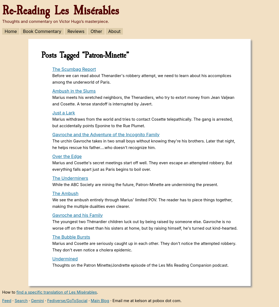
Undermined (65, 259)
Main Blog (100, 300)
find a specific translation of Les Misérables (56, 292)
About (114, 31)
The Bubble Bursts (71, 237)
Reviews (75, 31)
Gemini (37, 300)
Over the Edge (67, 156)
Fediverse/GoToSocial (67, 300)
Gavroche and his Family (77, 215)
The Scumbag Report (74, 69)
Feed (6, 300)
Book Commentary (42, 31)
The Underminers (70, 178)
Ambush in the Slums (74, 91)
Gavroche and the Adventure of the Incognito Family (106, 134)
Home (11, 31)
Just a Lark (63, 112)
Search (21, 300)
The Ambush (65, 193)
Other (96, 31)
